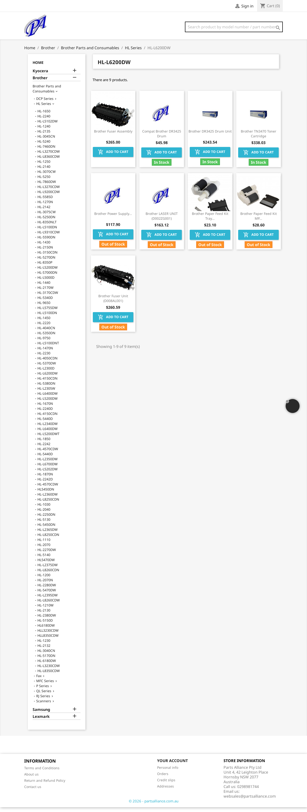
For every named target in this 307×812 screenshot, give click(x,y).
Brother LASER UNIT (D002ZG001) (162, 220)
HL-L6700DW (47, 469)
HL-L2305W (46, 393)
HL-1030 (43, 509)
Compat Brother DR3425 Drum (161, 138)
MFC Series (45, 685)
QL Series (43, 695)
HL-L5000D (45, 282)
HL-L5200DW (47, 272)
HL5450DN (45, 494)
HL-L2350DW (47, 463)
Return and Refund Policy (44, 785)
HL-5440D (45, 423)
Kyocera (40, 75)
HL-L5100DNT (48, 347)
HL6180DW (46, 630)
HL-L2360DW (47, 499)
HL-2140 (43, 171)
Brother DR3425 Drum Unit (210, 136)
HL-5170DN (46, 660)
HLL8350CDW (48, 640)
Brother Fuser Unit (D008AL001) (113, 303)
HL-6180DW (46, 665)
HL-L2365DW (47, 534)
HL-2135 (43, 136)
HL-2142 (43, 211)
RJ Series (43, 700)
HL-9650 (43, 307)
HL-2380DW (46, 620)
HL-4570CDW (47, 453)
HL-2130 (43, 615)
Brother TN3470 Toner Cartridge (258, 138)
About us (31, 779)
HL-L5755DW (47, 312)
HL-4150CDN (47, 383)
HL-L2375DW (47, 569)
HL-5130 (43, 524)
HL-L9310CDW (48, 237)
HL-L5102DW (47, 126)
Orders (162, 778)
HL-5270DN (46, 262)
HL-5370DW (46, 368)
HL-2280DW (46, 590)
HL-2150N (45, 252)
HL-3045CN (46, 141)
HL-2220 (43, 327)
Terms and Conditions (41, 772)
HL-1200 (43, 579)
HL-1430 (43, 247)
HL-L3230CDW (48, 670)
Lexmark (41, 721)
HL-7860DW (46, 186)
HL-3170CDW (47, 297)
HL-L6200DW (47, 378)
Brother (40, 82)
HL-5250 (43, 181)
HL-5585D (45, 201)
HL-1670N (45, 408)
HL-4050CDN (47, 363)
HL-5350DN (46, 337)
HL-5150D (45, 625)
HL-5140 (43, 559)
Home (38, 67)
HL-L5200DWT (48, 438)
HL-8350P (44, 267)
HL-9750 (43, 342)
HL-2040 (43, 514)
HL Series (43, 108)
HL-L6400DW (47, 398)
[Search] (234, 27)
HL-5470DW (46, 595)
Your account (172, 765)
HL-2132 (43, 650)
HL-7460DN (46, 151)
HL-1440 (43, 287)
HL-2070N (45, 584)
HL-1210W (45, 610)
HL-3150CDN (47, 257)
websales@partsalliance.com (250, 801)
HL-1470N (45, 353)
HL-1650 (43, 116)
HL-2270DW (46, 554)
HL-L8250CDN (48, 504)
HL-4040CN (46, 332)
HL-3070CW (46, 176)
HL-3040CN (46, 655)
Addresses (165, 791)
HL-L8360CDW (48, 161)
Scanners (43, 705)
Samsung (41, 714)
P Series (42, 690)
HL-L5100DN (47, 232)
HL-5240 (43, 146)
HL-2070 (43, 549)
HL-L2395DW (47, 600)
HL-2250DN (46, 519)
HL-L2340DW (47, 428)
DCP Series (44, 103)
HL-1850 (43, 443)
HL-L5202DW (47, 474)
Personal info (167, 772)
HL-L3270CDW (48, 156)
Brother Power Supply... (113, 218)
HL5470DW (46, 564)
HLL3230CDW (48, 635)
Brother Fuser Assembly (113, 136)
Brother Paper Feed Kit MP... (258, 220)
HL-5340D (45, 302)
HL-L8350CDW (48, 675)
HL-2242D (45, 484)
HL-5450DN (46, 529)
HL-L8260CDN (48, 574)
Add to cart (113, 157)
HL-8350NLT (47, 226)
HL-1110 (43, 544)
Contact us (32, 791)
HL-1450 (43, 322)
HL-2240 (43, 121)
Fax (38, 680)
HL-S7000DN (47, 277)
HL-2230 (43, 358)
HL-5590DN (46, 242)
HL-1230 (43, 645)
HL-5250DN (46, 221)
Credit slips (166, 784)
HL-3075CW (46, 216)
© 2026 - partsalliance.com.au (153, 805)
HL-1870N (45, 479)
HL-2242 (43, 448)
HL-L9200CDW (48, 196)
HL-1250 (43, 166)
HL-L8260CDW (48, 605)
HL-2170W (45, 292)
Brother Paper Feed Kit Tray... (210, 220)
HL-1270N (45, 206)
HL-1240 (43, 131)
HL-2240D (45, 413)
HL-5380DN (46, 388)
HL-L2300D (45, 373)
